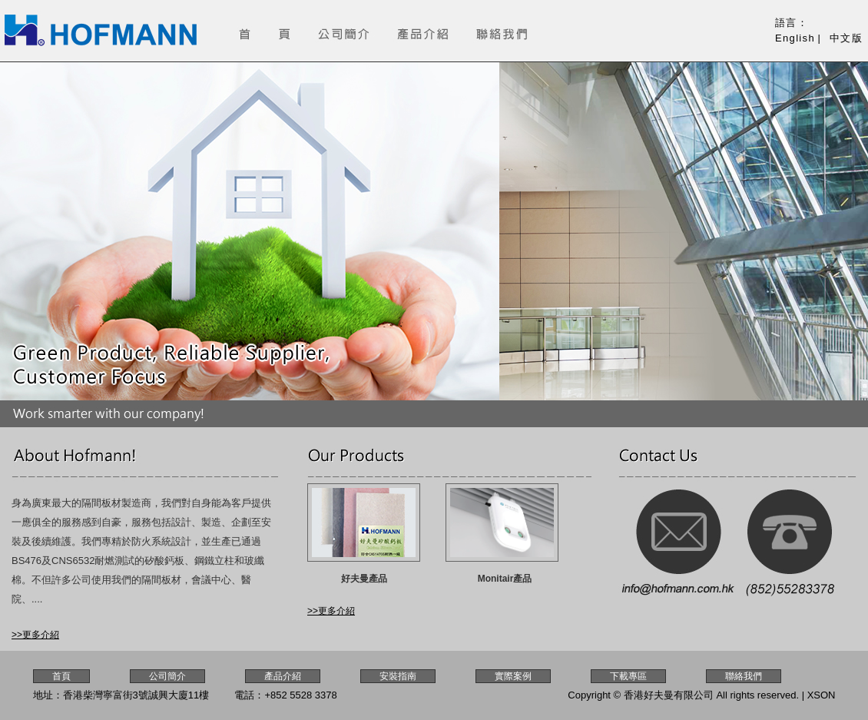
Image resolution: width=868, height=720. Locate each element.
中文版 (846, 38)
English (795, 38)
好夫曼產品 (364, 578)
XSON (821, 695)
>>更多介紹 (35, 634)
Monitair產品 (505, 578)
